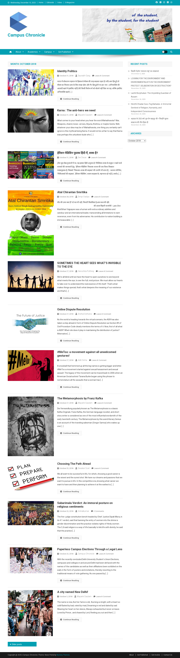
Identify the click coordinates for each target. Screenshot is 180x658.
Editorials (50, 3)
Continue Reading (69, 99)
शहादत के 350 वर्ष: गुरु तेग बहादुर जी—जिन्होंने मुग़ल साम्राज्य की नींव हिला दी (149, 120)
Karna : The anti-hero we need (76, 110)
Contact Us (168, 655)
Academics (33, 52)
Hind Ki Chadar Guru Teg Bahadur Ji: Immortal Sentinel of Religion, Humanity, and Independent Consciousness (151, 107)
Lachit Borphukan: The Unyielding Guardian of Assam (151, 95)
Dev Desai (82, 157)
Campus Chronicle (26, 35)
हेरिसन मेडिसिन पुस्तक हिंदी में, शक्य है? (77, 153)
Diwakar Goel (83, 468)
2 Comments (99, 511)
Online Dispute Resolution (73, 309)
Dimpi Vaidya (83, 197)
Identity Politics (67, 71)
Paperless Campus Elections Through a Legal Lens (89, 549)
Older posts (17, 644)
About (18, 52)
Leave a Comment (102, 76)
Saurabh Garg (84, 76)
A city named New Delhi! (72, 592)
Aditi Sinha (82, 360)
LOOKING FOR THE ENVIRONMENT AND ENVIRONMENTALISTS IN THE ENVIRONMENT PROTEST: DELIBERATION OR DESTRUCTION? (151, 82)
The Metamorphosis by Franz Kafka (80, 398)
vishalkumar (83, 511)
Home (41, 3)
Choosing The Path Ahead (74, 463)
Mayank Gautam (85, 115)
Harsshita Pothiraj (86, 271)
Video (59, 3)
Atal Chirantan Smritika (72, 192)
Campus (48, 52)
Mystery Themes (63, 655)
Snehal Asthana (85, 314)
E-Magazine (69, 3)
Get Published (64, 52)
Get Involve (155, 655)
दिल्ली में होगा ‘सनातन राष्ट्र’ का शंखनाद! (145, 71)
